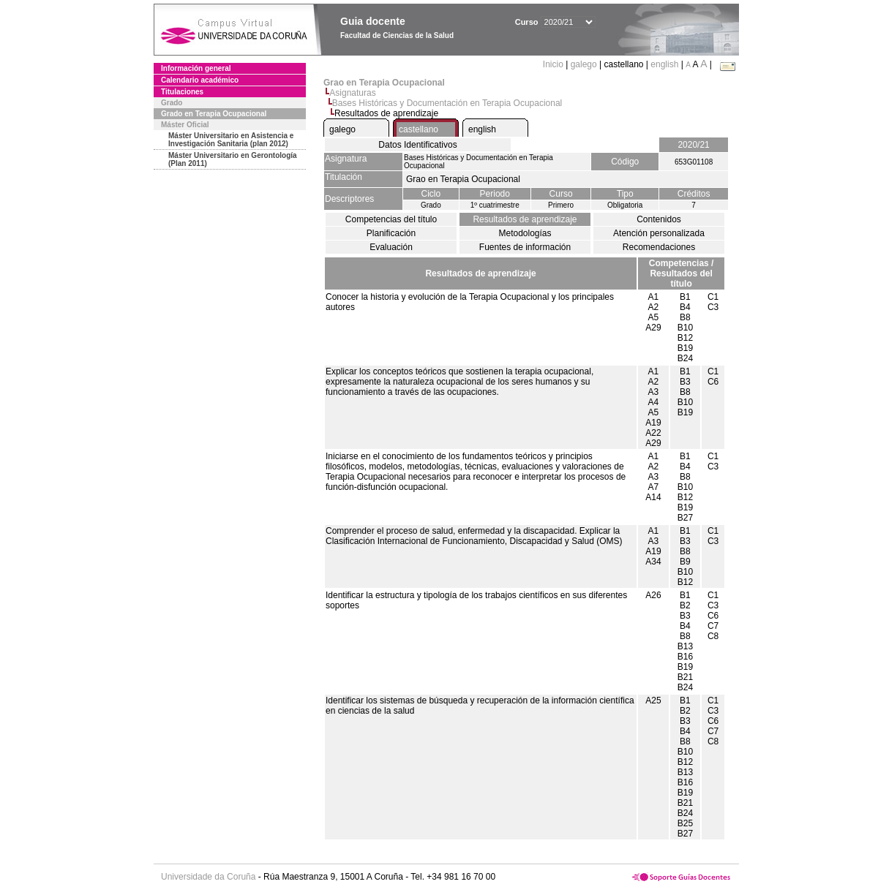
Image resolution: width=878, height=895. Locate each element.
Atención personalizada (659, 233)
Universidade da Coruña (208, 877)
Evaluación (391, 247)
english (664, 64)
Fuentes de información (525, 247)
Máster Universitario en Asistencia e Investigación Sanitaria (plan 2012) (230, 140)
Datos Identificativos (417, 145)
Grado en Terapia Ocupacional (213, 114)
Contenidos (659, 219)
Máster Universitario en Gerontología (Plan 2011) (232, 159)
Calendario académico (200, 80)
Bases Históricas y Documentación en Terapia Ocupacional (447, 103)
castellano (418, 129)
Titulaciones (182, 92)
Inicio (554, 64)
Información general (196, 68)
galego (584, 64)
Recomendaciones (659, 247)
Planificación (391, 233)
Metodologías (524, 233)
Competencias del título (391, 219)
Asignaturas (352, 93)
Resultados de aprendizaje (525, 219)
